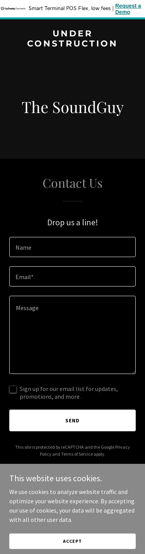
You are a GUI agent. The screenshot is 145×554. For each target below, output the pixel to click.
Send (72, 420)
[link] (72, 44)
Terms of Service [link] (77, 454)
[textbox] (72, 247)
